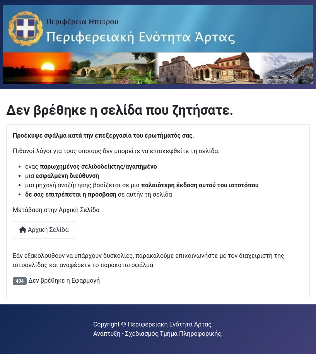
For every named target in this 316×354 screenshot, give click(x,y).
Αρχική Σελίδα (43, 229)
